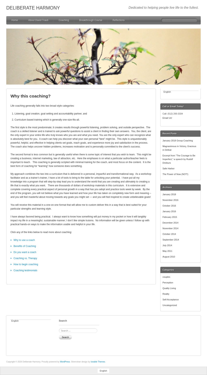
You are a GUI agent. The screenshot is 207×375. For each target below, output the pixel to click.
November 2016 (170, 200)
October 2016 (169, 205)
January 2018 (169, 194)
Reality (166, 294)
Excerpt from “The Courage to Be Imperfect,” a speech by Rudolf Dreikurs (179, 159)
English (167, 92)
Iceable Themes (98, 362)
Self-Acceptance (171, 299)
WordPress (65, 362)
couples (166, 277)
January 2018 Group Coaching (178, 140)
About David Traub (38, 20)
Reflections (119, 20)
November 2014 (170, 228)
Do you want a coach (25, 252)
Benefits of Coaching (25, 246)
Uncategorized (170, 305)
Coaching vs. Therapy (25, 258)
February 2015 (170, 217)
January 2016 (169, 211)
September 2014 (171, 239)
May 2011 (167, 251)
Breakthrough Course (90, 20)
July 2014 (167, 245)
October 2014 (169, 234)
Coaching (64, 20)
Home (15, 20)
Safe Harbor (168, 168)
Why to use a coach (24, 240)
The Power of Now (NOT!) (175, 174)
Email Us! (167, 118)
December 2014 (170, 222)
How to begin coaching (26, 264)
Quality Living (169, 288)
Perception (168, 282)
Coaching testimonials (25, 270)
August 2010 (169, 256)
